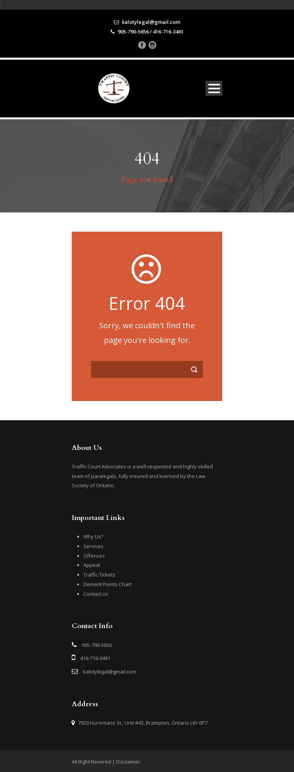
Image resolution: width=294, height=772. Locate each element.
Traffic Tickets (99, 574)
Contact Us (95, 593)
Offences (94, 555)
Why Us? (93, 536)
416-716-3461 (95, 658)
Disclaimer (128, 761)
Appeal (91, 564)
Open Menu (214, 88)
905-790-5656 (97, 645)
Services (93, 546)
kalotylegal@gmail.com (109, 671)
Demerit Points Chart (107, 584)
